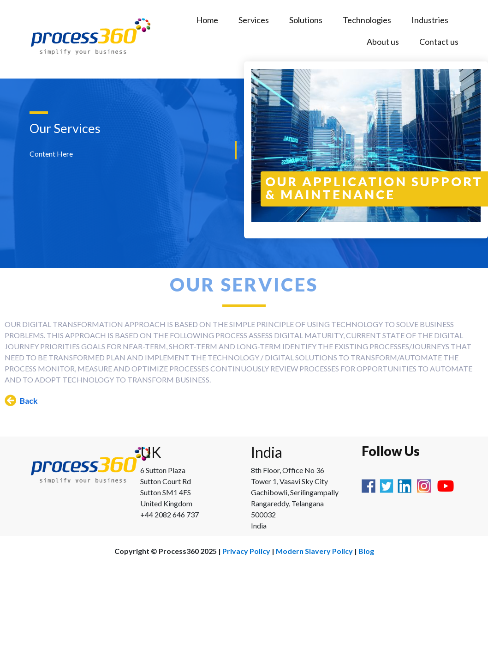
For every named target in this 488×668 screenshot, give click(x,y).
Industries (429, 20)
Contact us (438, 41)
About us (383, 41)
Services (253, 20)
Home (207, 20)
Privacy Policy (246, 551)
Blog (366, 551)
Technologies (367, 20)
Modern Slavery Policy (314, 551)
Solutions (305, 20)
